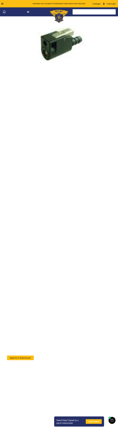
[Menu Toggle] (2, 4)
